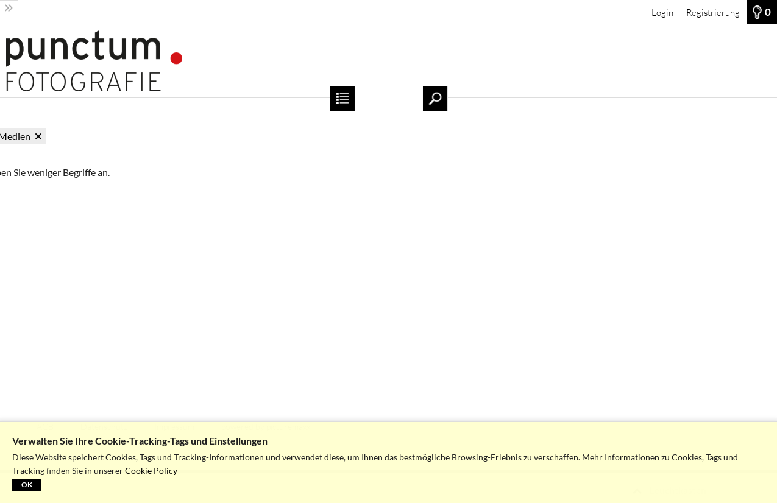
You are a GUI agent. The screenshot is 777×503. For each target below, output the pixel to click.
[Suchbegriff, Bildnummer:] (388, 98)
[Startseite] (388, 60)
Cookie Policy (151, 470)
